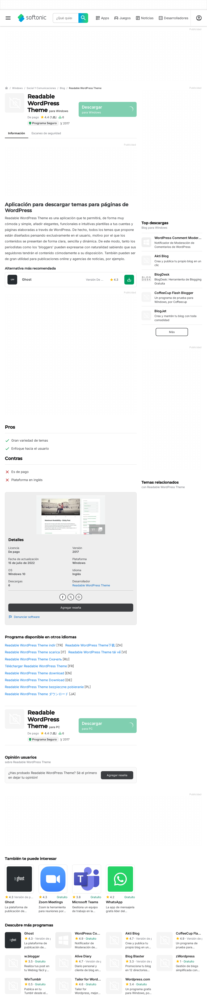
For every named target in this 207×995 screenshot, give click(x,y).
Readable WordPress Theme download (34, 673)
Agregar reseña (70, 607)
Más (172, 332)
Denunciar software (24, 617)
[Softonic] (32, 18)
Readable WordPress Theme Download (34, 680)
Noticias (144, 18)
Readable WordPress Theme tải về (94, 652)
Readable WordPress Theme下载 (90, 645)
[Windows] (17, 88)
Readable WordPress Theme (47, 103)
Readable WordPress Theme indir (30, 645)
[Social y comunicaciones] (41, 88)
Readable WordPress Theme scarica (32, 652)
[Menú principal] (8, 18)
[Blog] (62, 88)
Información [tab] (16, 133)
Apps (102, 18)
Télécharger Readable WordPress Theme (36, 666)
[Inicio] (6, 88)
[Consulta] (65, 18)
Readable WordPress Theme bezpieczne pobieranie (44, 687)
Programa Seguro (43, 123)
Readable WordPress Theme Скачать (33, 659)
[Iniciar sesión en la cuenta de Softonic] (199, 18)
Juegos (122, 18)
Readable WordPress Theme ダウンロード (36, 694)
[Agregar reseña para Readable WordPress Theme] (48, 117)
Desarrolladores (173, 18)
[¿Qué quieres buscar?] (83, 18)
